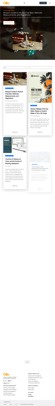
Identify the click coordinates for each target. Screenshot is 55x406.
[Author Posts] (7, 113)
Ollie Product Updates (11, 107)
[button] (24, 3)
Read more (15, 132)
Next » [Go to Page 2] (27, 362)
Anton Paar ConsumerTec (13, 113)
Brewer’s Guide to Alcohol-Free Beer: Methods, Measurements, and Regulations (14, 111)
